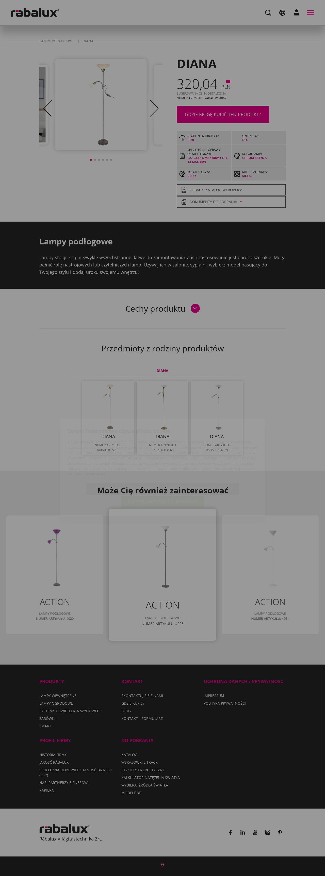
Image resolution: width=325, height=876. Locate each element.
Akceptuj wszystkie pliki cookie (162, 472)
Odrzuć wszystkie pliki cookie (199, 459)
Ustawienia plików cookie (121, 459)
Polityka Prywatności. (87, 444)
